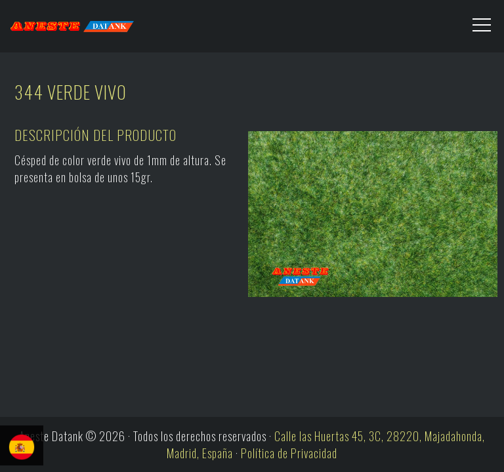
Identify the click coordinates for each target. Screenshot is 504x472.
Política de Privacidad (289, 453)
